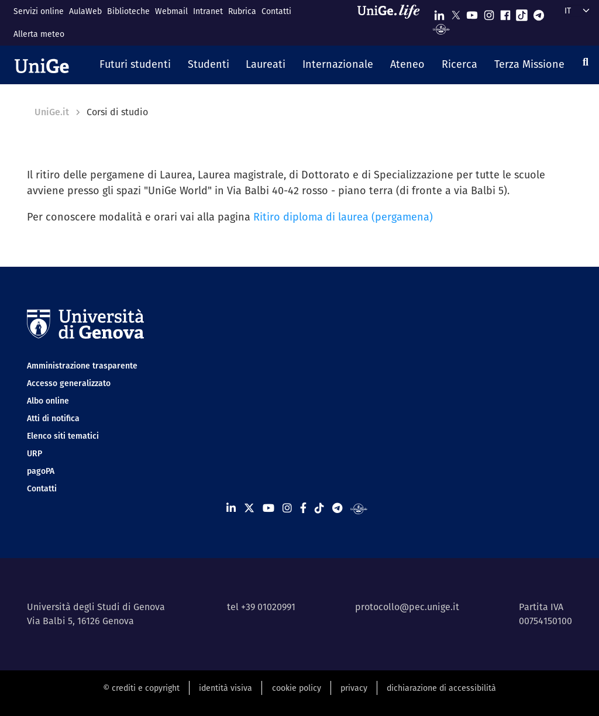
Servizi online (38, 11)
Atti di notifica (53, 418)
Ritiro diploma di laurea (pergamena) (343, 216)
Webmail (171, 11)
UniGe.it (52, 112)
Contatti (276, 11)
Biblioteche (128, 11)
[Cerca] (585, 61)
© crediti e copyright (141, 688)
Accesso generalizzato (69, 383)
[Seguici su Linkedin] (439, 12)
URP (34, 453)
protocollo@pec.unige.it (407, 607)
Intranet (208, 11)
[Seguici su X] (455, 12)
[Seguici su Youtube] (472, 12)
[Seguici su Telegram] (538, 12)
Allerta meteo (38, 34)
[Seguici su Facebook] (505, 12)
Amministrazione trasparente (82, 365)
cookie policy (296, 688)
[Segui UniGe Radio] (441, 28)
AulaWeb (85, 11)
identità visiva (225, 688)
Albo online (48, 401)
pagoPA (40, 471)
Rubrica (242, 11)
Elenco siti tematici (63, 436)
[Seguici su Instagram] (489, 12)
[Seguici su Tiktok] (521, 12)
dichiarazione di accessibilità (441, 688)
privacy (353, 688)
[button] (135, 65)
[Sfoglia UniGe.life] (392, 22)
